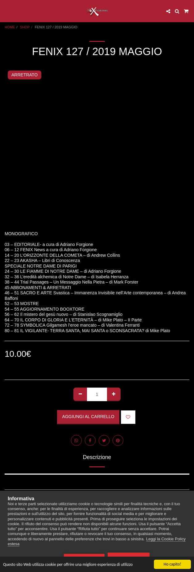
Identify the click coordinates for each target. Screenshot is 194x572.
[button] (7, 11)
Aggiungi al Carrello (88, 416)
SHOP (25, 27)
